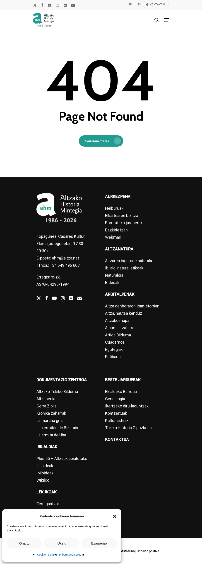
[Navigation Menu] (166, 20)
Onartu (24, 543)
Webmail (113, 237)
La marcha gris (49, 420)
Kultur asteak (117, 420)
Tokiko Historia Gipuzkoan (128, 427)
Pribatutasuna (124, 551)
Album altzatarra (119, 327)
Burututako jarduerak (123, 222)
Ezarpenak (99, 543)
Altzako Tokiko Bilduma (57, 391)
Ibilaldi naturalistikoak (124, 268)
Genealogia (115, 398)
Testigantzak (48, 503)
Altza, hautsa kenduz (123, 313)
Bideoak (112, 282)
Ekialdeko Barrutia (121, 391)
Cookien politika (47, 554)
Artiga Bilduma (118, 335)
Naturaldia (114, 275)
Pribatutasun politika (71, 554)
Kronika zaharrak (51, 413)
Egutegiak (114, 349)
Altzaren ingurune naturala (128, 260)
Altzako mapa (117, 320)
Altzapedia (45, 398)
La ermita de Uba (51, 435)
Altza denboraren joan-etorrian (132, 306)
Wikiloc (42, 480)
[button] (114, 516)
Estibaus (113, 356)
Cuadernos (115, 342)
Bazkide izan (116, 230)
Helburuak (114, 208)
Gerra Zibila (46, 406)
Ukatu (61, 543)
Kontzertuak (116, 413)
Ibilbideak (44, 473)
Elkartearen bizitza (121, 215)
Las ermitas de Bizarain (57, 427)
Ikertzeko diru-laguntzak (127, 406)
